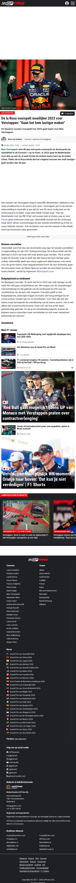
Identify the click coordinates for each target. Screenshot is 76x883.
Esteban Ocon (12, 615)
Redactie (23, 858)
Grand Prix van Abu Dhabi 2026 (21, 733)
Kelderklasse (44, 846)
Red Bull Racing (45, 601)
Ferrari (4, 219)
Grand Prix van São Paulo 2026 (20, 723)
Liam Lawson (12, 625)
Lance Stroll (11, 621)
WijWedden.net (12, 846)
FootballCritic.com (46, 835)
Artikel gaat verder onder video (38, 237)
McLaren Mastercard (47, 591)
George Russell (12, 608)
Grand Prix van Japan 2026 (19, 661)
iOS (43, 865)
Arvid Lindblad (12, 628)
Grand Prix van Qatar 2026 (19, 729)
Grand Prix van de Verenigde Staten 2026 (24, 716)
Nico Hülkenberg (13, 635)
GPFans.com (44, 839)
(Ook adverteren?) (20, 739)
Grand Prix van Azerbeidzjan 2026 (22, 709)
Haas (41, 587)
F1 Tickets (45, 871)
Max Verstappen (7, 113)
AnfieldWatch (11, 849)
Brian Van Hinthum (15, 139)
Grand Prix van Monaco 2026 (20, 678)
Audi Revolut (44, 577)
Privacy (31, 858)
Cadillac (42, 580)
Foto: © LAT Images (8, 108)
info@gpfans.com (13, 806)
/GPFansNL (12, 762)
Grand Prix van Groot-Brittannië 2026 (23, 688)
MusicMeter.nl (45, 842)
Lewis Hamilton (12, 570)
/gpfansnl (11, 769)
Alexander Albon (13, 597)
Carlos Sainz (11, 601)
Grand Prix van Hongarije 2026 (20, 695)
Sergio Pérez (11, 642)
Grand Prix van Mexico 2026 (19, 719)
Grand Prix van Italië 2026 (18, 702)
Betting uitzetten (26, 865)
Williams (42, 604)
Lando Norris (11, 577)
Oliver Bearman (12, 611)
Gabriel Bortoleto (13, 632)
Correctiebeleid (42, 868)
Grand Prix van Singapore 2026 (20, 712)
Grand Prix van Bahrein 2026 (19, 664)
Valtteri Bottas (12, 639)
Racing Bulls (44, 597)
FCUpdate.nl (11, 839)
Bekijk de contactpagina (15, 824)
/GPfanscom (12, 752)
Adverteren (24, 862)
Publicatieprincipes (27, 868)
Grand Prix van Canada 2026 (20, 674)
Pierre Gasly (11, 587)
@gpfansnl (11, 759)
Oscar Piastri (11, 580)
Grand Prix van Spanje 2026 (19, 705)
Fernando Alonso (13, 618)
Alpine (41, 570)
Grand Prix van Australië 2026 (20, 654)
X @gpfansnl (11, 756)
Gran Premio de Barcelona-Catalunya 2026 (25, 681)
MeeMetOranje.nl (46, 849)
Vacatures (41, 862)
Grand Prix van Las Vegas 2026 (21, 726)
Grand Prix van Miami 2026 (19, 671)
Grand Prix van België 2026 (19, 692)
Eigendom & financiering (29, 871)
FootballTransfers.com (15, 835)
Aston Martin (44, 573)
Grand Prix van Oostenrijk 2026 (20, 685)
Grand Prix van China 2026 (19, 657)
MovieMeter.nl (12, 842)
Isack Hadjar (11, 591)
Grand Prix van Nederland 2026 (21, 699)
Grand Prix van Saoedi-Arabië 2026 (22, 668)
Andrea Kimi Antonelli (15, 604)
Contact (43, 858)
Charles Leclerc (12, 573)
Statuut (33, 862)
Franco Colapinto (13, 584)
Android (37, 865)
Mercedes (43, 594)
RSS (37, 858)
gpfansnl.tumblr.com (15, 776)
